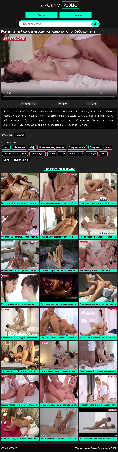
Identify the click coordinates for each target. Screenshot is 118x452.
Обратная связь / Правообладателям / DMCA (95, 448)
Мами (52, 153)
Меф (32, 147)
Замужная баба (77, 147)
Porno (59, 5)
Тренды (41, 15)
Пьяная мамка (21, 160)
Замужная (95, 147)
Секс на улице (9, 448)
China (6, 160)
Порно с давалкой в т (15, 153)
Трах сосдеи (37, 153)
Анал (62, 153)
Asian (103, 153)
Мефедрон (19, 147)
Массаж (19, 135)
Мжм (107, 147)
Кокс (6, 147)
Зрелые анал (76, 153)
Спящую (91, 153)
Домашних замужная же (51, 147)
